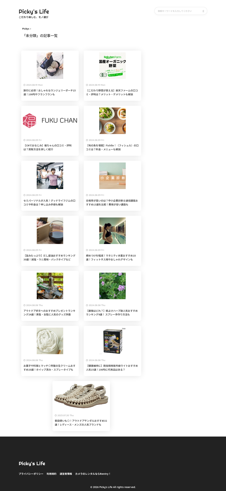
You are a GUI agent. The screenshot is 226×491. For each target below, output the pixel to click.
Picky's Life (34, 463)
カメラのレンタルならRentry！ (93, 473)
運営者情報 (66, 473)
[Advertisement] (184, 52)
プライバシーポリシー (31, 473)
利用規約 (51, 473)
